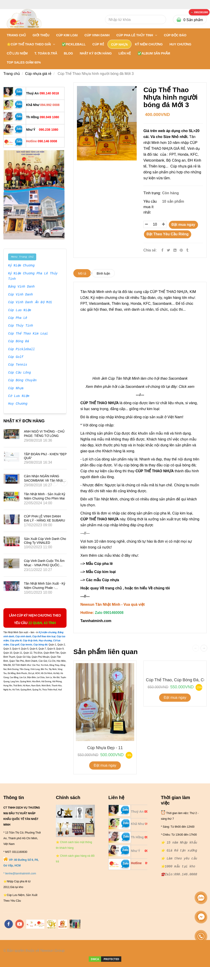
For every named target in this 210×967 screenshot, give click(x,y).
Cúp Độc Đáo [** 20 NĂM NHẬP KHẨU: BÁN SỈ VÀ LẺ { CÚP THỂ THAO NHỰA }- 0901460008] (175, 35)
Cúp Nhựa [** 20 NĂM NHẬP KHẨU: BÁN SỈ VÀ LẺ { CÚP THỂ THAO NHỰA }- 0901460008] (15, 388)
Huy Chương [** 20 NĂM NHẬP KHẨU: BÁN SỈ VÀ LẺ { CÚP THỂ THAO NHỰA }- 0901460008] (17, 404)
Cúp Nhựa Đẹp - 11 (105, 748)
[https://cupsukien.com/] (75, 924)
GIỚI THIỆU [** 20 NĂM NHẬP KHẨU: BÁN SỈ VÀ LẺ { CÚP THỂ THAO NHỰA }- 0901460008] (41, 35)
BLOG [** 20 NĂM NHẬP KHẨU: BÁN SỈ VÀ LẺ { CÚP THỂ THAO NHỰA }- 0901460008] (68, 53)
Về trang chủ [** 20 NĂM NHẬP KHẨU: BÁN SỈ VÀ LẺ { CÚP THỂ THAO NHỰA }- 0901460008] (111, 588)
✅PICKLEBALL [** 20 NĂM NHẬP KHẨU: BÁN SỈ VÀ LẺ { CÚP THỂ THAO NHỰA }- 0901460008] (74, 44)
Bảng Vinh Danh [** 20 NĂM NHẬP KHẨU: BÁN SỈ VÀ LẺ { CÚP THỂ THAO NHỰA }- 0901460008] (21, 287)
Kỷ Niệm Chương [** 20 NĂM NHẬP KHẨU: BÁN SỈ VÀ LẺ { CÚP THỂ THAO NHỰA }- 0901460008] (21, 266)
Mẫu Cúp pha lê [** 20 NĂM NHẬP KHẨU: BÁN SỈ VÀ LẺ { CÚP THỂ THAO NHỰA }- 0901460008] (99, 564)
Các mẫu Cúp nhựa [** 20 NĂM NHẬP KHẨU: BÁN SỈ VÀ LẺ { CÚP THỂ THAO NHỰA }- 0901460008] (103, 580)
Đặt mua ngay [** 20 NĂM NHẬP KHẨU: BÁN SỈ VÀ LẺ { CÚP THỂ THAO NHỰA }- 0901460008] (183, 224)
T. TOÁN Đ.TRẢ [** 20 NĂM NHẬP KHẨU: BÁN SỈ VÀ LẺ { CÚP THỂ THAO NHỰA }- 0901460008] (45, 53)
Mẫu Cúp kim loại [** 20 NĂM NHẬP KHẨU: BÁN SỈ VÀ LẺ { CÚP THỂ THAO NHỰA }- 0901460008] (101, 572)
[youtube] (19, 924)
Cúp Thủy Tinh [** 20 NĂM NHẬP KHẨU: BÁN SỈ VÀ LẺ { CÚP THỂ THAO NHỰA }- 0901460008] (20, 326)
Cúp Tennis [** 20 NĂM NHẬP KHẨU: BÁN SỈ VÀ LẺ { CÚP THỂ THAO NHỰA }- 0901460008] (17, 365)
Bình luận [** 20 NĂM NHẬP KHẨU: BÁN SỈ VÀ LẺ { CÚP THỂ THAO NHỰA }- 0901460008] (103, 273)
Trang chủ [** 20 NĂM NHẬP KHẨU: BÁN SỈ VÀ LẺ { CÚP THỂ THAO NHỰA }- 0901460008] (16, 35)
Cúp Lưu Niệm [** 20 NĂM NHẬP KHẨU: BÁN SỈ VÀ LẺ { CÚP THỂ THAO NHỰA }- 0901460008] (19, 310)
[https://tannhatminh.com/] (35, 924)
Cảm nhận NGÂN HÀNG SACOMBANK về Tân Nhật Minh (43, 480)
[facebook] (8, 924)
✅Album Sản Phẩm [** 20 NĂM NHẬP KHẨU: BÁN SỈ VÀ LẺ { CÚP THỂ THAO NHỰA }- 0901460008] (154, 53)
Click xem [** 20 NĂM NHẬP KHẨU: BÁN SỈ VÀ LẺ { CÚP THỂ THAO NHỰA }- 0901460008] (186, 387)
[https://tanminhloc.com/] (51, 924)
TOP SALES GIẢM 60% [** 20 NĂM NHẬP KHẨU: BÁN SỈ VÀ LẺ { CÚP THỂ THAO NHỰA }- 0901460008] (24, 62)
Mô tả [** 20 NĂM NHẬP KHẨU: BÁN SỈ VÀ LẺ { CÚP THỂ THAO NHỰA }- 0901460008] (82, 273)
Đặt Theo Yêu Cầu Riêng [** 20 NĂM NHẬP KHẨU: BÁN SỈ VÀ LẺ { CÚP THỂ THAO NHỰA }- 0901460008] (168, 234)
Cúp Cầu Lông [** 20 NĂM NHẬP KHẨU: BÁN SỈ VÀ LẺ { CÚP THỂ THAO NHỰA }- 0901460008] (19, 373)
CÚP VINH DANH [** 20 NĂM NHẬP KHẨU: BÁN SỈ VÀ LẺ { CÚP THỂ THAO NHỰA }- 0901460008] (97, 35)
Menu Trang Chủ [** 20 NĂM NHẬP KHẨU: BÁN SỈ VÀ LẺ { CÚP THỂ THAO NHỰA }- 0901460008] (22, 256)
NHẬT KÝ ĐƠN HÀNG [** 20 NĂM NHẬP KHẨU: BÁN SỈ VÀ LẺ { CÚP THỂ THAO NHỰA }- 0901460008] (96, 53)
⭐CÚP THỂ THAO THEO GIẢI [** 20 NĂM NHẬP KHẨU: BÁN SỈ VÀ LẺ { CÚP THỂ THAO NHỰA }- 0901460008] (29, 44)
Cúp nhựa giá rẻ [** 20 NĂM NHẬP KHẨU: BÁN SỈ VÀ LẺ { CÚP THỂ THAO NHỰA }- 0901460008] (38, 74)
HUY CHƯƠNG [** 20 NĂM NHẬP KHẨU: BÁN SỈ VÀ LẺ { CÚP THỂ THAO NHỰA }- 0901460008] (180, 44)
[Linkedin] (175, 250)
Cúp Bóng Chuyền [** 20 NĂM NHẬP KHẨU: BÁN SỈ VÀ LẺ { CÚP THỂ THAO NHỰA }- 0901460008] (22, 380)
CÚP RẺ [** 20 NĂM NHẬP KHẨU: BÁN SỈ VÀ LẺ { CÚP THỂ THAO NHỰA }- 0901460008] (98, 44)
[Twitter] (168, 250)
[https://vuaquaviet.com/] (62, 924)
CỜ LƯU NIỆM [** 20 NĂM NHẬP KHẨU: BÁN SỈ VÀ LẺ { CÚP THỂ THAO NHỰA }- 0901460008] (17, 53)
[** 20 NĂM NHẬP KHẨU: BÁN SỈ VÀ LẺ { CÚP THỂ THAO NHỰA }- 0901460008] (199, 12)
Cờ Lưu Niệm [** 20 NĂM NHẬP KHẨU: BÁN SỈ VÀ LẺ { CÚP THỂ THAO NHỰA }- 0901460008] (18, 396)
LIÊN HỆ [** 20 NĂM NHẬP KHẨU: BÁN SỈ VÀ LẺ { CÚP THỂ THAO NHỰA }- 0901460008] (125, 53)
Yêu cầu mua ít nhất (150, 206)
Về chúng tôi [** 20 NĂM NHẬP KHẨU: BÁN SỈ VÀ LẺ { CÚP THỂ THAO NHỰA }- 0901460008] (159, 588)
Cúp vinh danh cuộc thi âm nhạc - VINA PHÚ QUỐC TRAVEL (44, 565)
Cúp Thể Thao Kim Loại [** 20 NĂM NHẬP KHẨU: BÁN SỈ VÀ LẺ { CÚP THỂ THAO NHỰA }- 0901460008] (28, 334)
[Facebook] (162, 250)
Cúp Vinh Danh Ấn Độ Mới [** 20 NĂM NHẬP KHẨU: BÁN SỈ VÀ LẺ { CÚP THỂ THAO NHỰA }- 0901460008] (30, 302)
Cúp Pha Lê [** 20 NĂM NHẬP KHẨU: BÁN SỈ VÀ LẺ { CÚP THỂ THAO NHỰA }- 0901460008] (17, 318)
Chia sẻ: (150, 250)
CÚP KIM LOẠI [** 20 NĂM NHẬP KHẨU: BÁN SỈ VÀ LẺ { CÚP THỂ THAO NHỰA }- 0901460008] (67, 35)
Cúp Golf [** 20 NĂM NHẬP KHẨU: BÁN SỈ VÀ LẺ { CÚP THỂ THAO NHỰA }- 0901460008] (15, 357)
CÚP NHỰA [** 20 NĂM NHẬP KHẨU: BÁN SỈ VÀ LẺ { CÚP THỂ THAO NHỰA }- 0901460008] (119, 44)
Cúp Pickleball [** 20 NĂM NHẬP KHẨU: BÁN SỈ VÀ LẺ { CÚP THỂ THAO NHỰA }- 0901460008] (21, 349)
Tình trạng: (152, 193)
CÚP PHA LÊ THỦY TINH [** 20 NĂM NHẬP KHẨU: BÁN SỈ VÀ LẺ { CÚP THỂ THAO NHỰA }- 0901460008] (135, 35)
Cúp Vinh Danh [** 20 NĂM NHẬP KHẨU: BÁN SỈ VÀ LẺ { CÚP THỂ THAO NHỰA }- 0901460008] (20, 295)
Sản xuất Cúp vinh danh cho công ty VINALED (45, 540)
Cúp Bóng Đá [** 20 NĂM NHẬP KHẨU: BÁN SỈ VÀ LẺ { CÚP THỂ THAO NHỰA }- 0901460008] (18, 341)
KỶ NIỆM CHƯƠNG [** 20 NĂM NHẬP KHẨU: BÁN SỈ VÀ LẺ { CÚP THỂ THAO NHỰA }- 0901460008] (149, 44)
